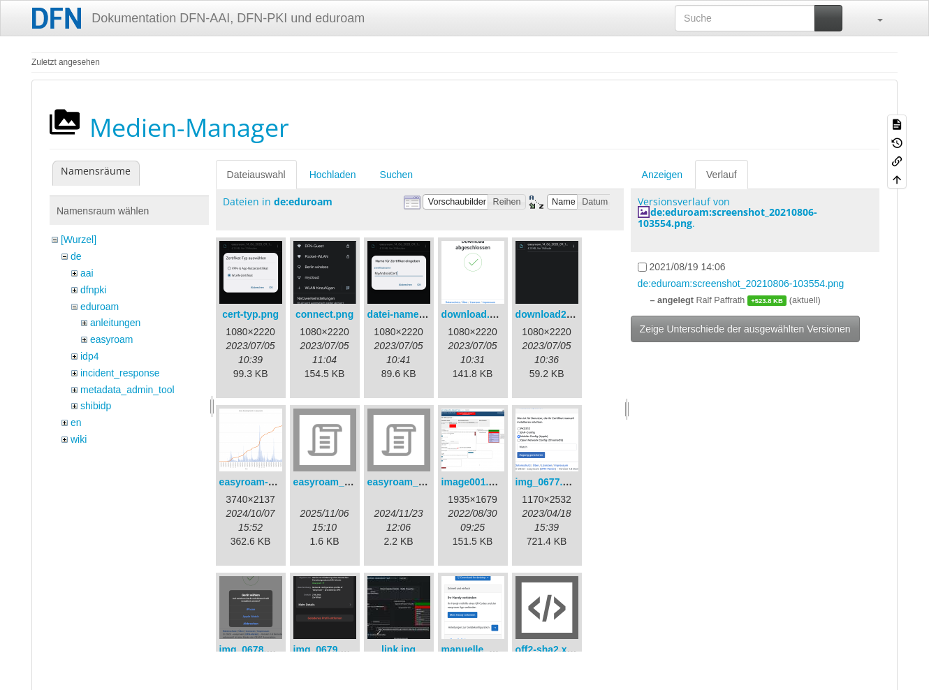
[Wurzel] (78, 239)
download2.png (551, 314)
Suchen (396, 174)
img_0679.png (325, 649)
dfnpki (93, 289)
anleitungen (115, 322)
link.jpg (398, 649)
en (76, 422)
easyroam (111, 339)
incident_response (120, 373)
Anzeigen (662, 174)
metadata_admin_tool (127, 389)
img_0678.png (251, 649)
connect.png (324, 314)
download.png (474, 314)
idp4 (89, 356)
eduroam (99, 306)
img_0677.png (547, 481)
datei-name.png (403, 314)
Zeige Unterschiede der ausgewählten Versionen (745, 329)
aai (87, 273)
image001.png (473, 481)
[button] (873, 18)
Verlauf (721, 174)
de (76, 256)
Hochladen (332, 174)
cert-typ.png (250, 314)
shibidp (95, 405)
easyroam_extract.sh (341, 481)
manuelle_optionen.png (496, 649)
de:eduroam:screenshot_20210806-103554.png (727, 217)
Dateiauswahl (256, 174)
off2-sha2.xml (546, 649)
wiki (79, 439)
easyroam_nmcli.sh (412, 481)
